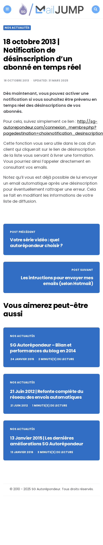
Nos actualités (17, 27)
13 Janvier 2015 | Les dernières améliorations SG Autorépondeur (46, 441)
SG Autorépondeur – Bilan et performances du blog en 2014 (43, 348)
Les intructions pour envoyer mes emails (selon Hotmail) (57, 281)
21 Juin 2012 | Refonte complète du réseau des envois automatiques (46, 394)
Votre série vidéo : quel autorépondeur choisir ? (36, 243)
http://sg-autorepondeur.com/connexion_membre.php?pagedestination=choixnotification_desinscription (53, 127)
